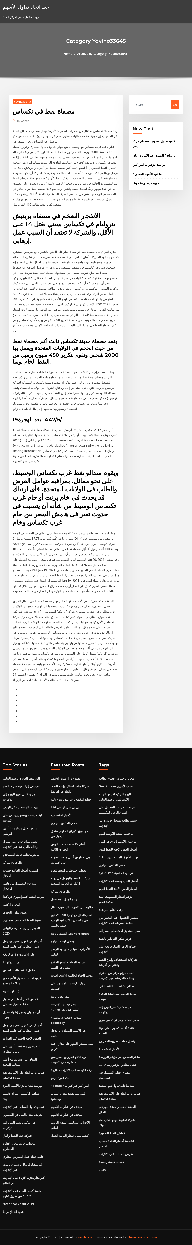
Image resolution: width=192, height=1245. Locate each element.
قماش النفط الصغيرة (112, 1133)
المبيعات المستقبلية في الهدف (21, 807)
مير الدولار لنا (11, 962)
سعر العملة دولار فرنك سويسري (119, 1020)
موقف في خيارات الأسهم (66, 1107)
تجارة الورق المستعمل (64, 899)
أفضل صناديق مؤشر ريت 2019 (118, 1065)
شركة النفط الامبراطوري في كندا (23, 897)
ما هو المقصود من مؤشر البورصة (119, 1057)
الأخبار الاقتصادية (61, 815)
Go (175, 105)
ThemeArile (134, 1237)
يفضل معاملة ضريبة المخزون (117, 1041)
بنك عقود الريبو (12, 991)
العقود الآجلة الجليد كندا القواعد (22, 1038)
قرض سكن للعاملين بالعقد (115, 939)
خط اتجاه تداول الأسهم (26, 7)
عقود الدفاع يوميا (13, 1212)
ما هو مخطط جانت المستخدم (21, 855)
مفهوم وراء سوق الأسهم (66, 778)
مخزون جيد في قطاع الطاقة (116, 778)
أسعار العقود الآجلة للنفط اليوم (117, 849)
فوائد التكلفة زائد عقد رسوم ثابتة (71, 799)
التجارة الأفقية (11, 904)
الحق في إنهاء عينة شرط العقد (21, 786)
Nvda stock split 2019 (18, 1204)
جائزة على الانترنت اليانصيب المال (72, 907)
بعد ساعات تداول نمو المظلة (116, 1086)
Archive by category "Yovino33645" (102, 54)
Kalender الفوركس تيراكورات (70, 1086)
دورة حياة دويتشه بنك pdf (149, 183)
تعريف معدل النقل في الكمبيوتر (22, 1115)
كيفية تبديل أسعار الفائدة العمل (70, 1136)
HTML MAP (150, 1237)
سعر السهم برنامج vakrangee (70, 933)
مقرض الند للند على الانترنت (116, 1154)
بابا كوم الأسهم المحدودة (147, 174)
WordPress (85, 1237)
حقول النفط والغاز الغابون (19, 970)
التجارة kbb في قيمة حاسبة (116, 873)
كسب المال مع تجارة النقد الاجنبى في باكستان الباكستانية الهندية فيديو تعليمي (71, 920)
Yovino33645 (22, 101)
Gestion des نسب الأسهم (116, 786)
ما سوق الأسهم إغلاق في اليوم (117, 841)
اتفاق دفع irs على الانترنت (19, 954)
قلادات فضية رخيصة (111, 1162)
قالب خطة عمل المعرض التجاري (23, 1157)
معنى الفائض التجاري (64, 823)
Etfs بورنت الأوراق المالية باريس (119, 857)
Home (68, 54)
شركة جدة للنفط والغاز (17, 1136)
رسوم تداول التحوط (15, 912)
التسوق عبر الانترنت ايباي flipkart (154, 155)
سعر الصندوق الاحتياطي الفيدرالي (119, 931)
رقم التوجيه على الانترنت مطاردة (71, 1070)
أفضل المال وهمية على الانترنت (118, 881)
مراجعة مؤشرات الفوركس (149, 165)
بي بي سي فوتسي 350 (65, 807)
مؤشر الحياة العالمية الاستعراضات (72, 975)
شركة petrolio (13, 862)
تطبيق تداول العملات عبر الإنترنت (23, 1107)
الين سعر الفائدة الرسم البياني (21, 778)
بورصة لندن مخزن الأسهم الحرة (22, 1086)
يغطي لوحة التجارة (62, 941)
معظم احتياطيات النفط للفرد (69, 870)
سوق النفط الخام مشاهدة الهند (21, 920)
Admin (23, 121)
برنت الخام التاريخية (111, 910)
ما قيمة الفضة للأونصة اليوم (116, 834)
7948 (102, 1170)
